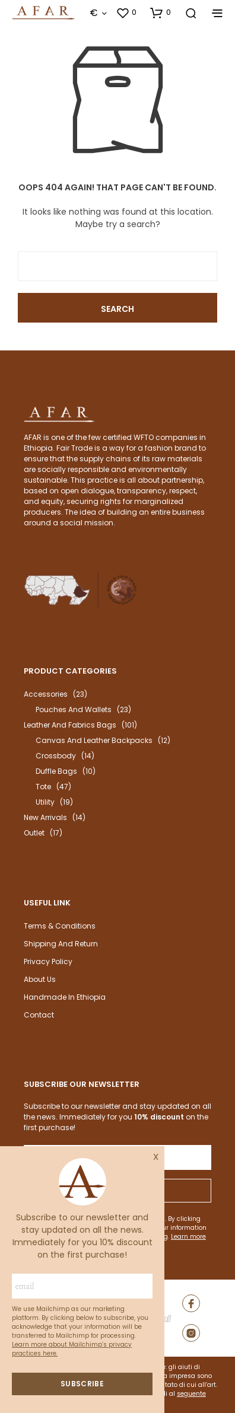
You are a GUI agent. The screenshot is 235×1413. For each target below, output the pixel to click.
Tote (43, 787)
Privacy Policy (48, 961)
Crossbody (56, 756)
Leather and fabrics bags (70, 725)
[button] (126, 12)
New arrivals (45, 817)
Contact (39, 1015)
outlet (34, 833)
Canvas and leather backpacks (94, 740)
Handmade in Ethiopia (65, 997)
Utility (45, 802)
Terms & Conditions (60, 926)
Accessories (46, 694)
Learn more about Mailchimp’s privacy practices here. (72, 1349)
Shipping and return (61, 944)
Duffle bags (56, 771)
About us (40, 979)
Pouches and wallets (74, 709)
